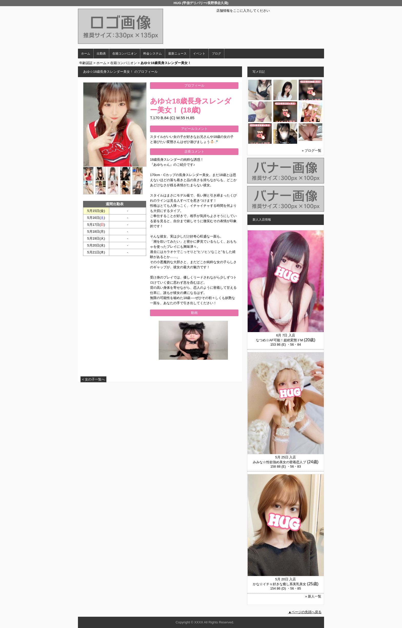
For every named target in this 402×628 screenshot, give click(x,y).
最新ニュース (177, 53)
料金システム (152, 53)
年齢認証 (86, 63)
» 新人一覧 (313, 596)
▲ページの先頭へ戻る (304, 612)
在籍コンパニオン (124, 53)
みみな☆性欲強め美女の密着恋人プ (279, 462)
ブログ (216, 53)
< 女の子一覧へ (93, 379)
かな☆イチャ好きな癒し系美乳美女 (279, 584)
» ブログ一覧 (311, 150)
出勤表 (101, 53)
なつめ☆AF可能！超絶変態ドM (279, 340)
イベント (199, 53)
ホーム (85, 53)
